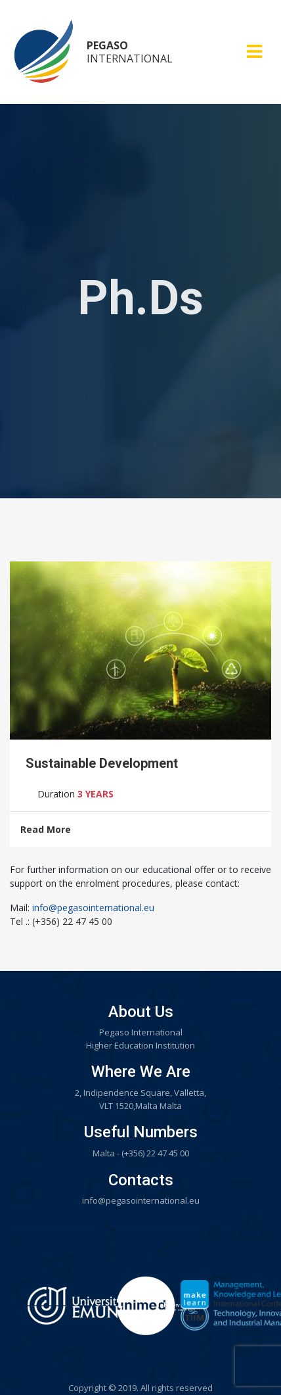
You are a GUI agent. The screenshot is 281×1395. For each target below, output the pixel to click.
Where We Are (140, 1071)
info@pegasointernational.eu (93, 907)
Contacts (140, 1180)
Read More (45, 829)
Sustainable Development (102, 763)
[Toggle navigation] (254, 51)
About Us (140, 1012)
